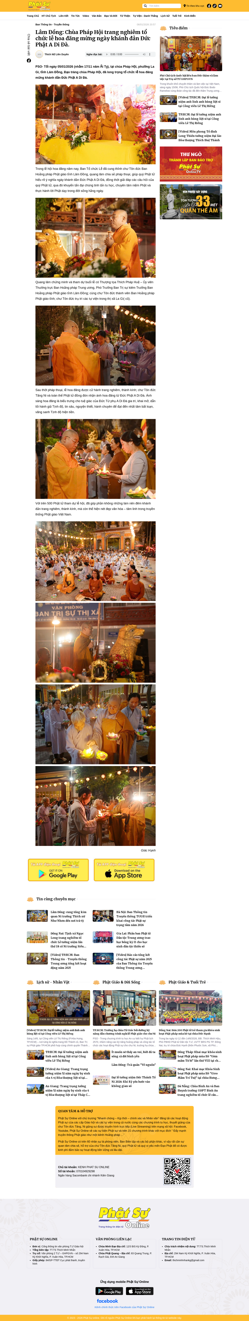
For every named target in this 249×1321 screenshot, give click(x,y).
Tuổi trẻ (176, 15)
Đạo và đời (110, 15)
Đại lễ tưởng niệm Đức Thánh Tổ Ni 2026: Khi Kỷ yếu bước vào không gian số (134, 1082)
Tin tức (75, 15)
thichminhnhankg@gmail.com (188, 1260)
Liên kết (63, 15)
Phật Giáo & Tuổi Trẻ (187, 982)
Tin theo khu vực (194, 5)
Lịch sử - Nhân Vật (53, 982)
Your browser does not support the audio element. (128, 54)
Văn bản (97, 15)
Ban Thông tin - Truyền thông (52, 24)
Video (85, 15)
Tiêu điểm (178, 28)
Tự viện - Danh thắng (145, 15)
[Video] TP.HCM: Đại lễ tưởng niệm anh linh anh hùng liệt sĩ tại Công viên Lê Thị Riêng (199, 102)
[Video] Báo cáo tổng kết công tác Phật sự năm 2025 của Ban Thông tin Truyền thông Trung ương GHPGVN (134, 963)
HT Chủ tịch (49, 15)
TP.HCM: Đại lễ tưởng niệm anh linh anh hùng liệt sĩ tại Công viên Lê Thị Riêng (199, 119)
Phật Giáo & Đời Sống (121, 982)
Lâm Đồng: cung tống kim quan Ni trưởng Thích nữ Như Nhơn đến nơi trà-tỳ (68, 916)
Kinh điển (190, 15)
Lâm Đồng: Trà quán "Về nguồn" (134, 1064)
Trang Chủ (33, 15)
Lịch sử (165, 15)
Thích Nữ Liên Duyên (57, 54)
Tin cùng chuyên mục (56, 899)
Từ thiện (125, 15)
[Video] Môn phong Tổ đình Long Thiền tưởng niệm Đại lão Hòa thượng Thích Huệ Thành (199, 136)
